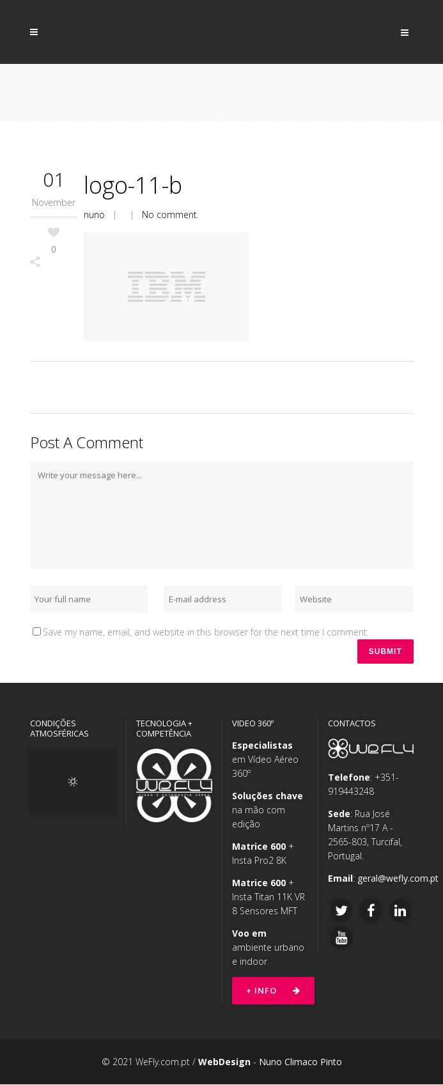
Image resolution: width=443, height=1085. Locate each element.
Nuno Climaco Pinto (300, 1062)
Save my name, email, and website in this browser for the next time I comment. (206, 632)
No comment (169, 214)
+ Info (273, 991)
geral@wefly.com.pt (398, 879)
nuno (94, 214)
